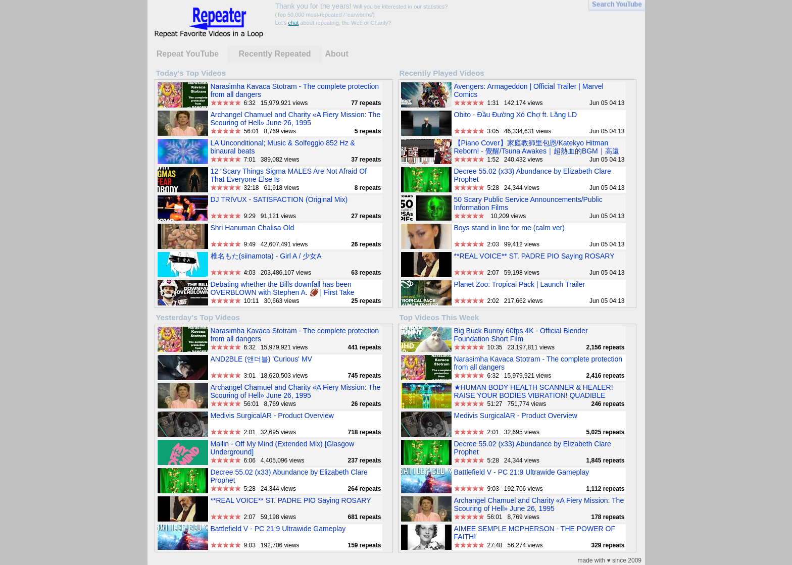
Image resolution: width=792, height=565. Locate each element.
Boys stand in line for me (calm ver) (509, 228)
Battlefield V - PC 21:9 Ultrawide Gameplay (278, 529)
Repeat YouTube (188, 53)
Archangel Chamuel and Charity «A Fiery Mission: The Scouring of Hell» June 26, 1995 (296, 119)
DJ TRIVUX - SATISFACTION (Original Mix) (279, 199)
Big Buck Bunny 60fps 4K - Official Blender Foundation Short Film (521, 335)
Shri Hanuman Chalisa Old (252, 228)
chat (293, 23)
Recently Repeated (274, 53)
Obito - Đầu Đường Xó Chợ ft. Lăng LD (515, 115)
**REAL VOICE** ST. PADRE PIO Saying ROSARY (534, 256)
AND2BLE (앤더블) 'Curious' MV (261, 359)
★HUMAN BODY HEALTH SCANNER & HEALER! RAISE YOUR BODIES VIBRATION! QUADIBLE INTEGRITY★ (533, 395)
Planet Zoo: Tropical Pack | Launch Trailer (519, 284)
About (337, 53)
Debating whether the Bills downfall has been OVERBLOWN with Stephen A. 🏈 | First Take (283, 288)
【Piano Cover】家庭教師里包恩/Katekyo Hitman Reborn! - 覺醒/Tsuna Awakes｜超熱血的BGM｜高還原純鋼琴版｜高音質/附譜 (536, 151)
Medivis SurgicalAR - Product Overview (272, 416)
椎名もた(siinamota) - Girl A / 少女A (266, 256)
